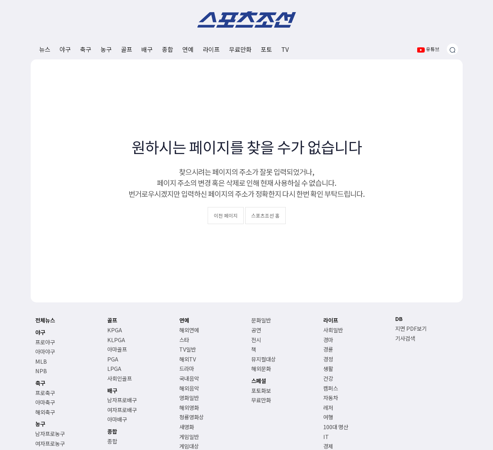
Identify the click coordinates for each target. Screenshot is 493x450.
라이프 (211, 49)
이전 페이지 (226, 215)
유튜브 (428, 49)
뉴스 (44, 49)
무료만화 (240, 49)
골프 (126, 49)
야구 (65, 49)
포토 (266, 49)
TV (285, 49)
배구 (147, 49)
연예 (188, 49)
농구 (106, 49)
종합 (167, 49)
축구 (85, 49)
